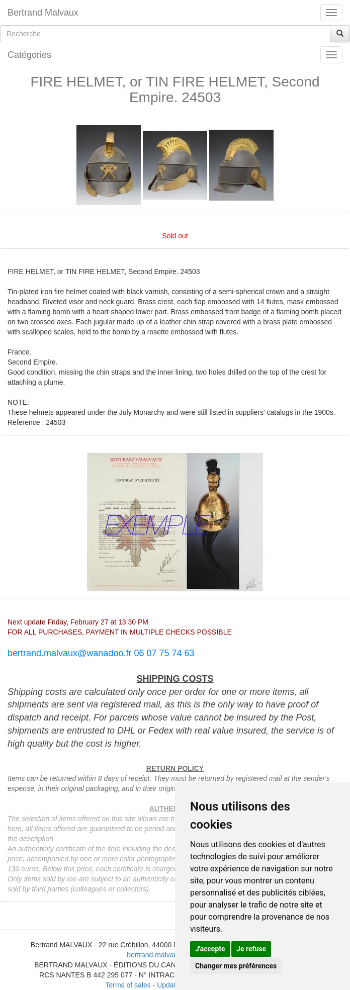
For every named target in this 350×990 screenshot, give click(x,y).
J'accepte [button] (210, 949)
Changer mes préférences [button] (236, 966)
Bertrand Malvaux (43, 13)
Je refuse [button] (251, 949)
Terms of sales (127, 985)
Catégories (29, 55)
